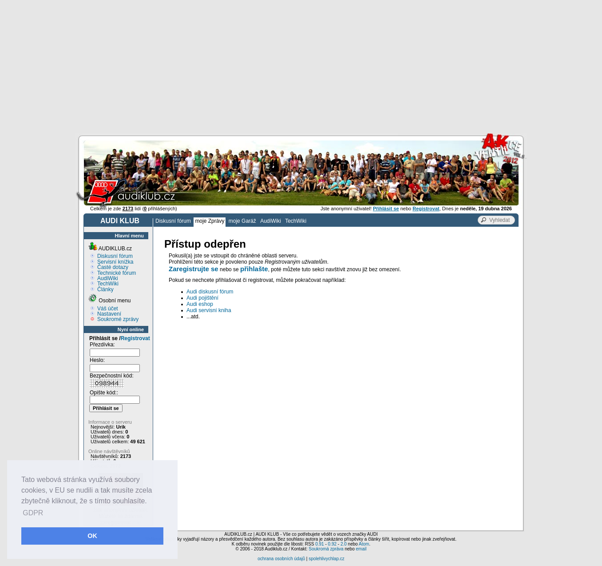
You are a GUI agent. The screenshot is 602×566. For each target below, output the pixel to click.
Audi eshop (199, 304)
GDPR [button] (33, 513)
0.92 (332, 544)
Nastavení (109, 314)
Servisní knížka (115, 262)
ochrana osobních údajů (281, 558)
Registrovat (135, 338)
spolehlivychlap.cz (327, 558)
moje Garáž (242, 221)
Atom (364, 544)
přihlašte (254, 269)
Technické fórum (116, 273)
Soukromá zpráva (326, 548)
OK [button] (92, 535)
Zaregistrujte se (193, 269)
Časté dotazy (112, 267)
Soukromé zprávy (118, 319)
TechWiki (295, 221)
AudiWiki (270, 221)
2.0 (344, 544)
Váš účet (107, 308)
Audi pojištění (202, 298)
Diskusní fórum (173, 221)
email (361, 548)
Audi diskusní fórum (209, 292)
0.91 (319, 544)
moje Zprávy (209, 221)
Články (105, 289)
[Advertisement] (301, 66)
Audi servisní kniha (208, 310)
